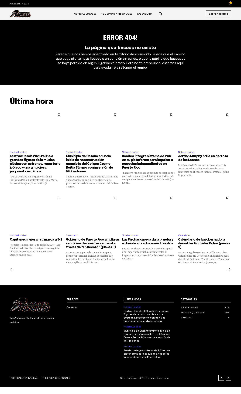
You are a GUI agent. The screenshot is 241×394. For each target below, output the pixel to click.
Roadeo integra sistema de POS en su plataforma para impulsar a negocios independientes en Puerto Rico (147, 360)
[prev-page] (12, 276)
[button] (160, 14)
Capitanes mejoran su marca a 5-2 (36, 246)
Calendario (72, 241)
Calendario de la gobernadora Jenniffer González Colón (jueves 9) (204, 250)
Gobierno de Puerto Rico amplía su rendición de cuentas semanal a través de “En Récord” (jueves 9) (92, 250)
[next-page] (228, 276)
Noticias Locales (19, 157)
